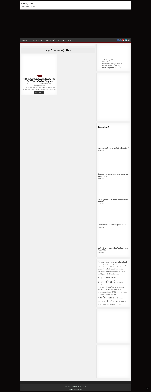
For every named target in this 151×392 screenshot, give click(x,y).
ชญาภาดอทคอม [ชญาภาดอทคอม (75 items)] (107, 277)
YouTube (70, 40)
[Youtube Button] (123, 40)
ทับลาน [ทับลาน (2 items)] (117, 285)
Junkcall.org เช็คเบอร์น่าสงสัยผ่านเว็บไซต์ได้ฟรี (113, 148)
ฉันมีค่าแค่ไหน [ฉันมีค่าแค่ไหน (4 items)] (111, 274)
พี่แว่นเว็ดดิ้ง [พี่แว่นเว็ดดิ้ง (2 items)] (100, 289)
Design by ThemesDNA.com (75, 389)
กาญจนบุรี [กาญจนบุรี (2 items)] (111, 264)
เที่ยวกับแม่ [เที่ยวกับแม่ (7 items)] (122, 301)
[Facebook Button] (118, 40)
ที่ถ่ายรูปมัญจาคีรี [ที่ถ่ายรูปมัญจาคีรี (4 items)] (102, 287)
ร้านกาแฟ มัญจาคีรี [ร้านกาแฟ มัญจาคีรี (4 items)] (110, 294)
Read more (39, 93)
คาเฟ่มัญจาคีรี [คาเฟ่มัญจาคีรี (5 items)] (102, 274)
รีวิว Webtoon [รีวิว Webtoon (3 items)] (123, 292)
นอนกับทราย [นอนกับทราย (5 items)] (112, 287)
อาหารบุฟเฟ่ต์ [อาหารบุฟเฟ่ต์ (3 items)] (101, 301)
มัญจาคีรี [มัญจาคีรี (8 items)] (107, 289)
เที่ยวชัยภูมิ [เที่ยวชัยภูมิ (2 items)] (100, 304)
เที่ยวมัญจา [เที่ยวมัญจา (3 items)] (106, 304)
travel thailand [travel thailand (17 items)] (121, 262)
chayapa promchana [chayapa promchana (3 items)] (109, 262)
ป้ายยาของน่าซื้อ (50, 40)
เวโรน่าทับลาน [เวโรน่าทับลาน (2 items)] (117, 304)
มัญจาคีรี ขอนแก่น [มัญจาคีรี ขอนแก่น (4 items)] (116, 289)
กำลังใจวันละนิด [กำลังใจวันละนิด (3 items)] (117, 267)
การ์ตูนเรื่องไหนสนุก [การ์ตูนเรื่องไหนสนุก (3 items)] (103, 267)
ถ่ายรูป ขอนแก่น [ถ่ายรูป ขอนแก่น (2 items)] (119, 282)
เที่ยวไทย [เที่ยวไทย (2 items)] (112, 304)
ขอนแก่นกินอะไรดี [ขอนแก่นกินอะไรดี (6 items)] (104, 269)
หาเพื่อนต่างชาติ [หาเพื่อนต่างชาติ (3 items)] (119, 298)
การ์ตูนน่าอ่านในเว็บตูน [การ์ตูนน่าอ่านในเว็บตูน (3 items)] (120, 265)
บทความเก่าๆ (25, 40)
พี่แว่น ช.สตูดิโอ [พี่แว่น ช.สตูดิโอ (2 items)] (120, 287)
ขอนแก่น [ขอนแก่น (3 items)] (124, 267)
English (61, 40)
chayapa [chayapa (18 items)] (101, 262)
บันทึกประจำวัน (37, 40)
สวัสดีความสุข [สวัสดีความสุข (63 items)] (106, 297)
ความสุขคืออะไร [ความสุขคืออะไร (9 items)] (112, 271)
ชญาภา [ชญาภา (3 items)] (118, 274)
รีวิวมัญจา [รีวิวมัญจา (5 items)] (101, 294)
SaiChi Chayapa (33, 84)
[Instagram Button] (120, 40)
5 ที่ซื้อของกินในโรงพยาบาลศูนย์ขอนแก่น (112, 225)
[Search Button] (129, 40)
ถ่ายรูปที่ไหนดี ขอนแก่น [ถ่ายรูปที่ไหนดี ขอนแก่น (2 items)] (103, 285)
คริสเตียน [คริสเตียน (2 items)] (121, 269)
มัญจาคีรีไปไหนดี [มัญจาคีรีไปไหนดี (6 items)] (114, 292)
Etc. (40, 76)
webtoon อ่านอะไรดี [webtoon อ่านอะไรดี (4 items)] (103, 265)
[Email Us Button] (126, 40)
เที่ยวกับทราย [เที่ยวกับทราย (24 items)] (112, 301)
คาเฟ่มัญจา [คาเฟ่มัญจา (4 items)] (121, 271)
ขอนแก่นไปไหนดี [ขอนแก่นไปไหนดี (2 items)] (114, 269)
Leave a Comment (40, 85)
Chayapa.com (27, 3)
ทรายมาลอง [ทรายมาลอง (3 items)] (112, 285)
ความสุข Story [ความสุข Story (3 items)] (101, 271)
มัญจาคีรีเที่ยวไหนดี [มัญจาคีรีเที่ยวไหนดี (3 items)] (103, 292)
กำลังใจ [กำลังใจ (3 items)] (110, 267)
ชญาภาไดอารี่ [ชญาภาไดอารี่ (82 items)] (106, 281)
